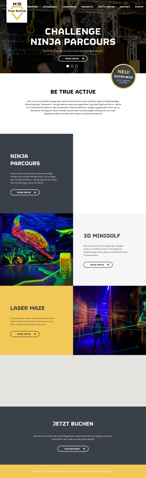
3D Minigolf (50, 6)
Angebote (87, 6)
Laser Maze (69, 6)
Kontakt (125, 6)
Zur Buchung (74, 448)
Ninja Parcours (28, 6)
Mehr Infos (74, 58)
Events (139, 6)
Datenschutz (84, 471)
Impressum (71, 471)
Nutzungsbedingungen (102, 471)
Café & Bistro (106, 6)
